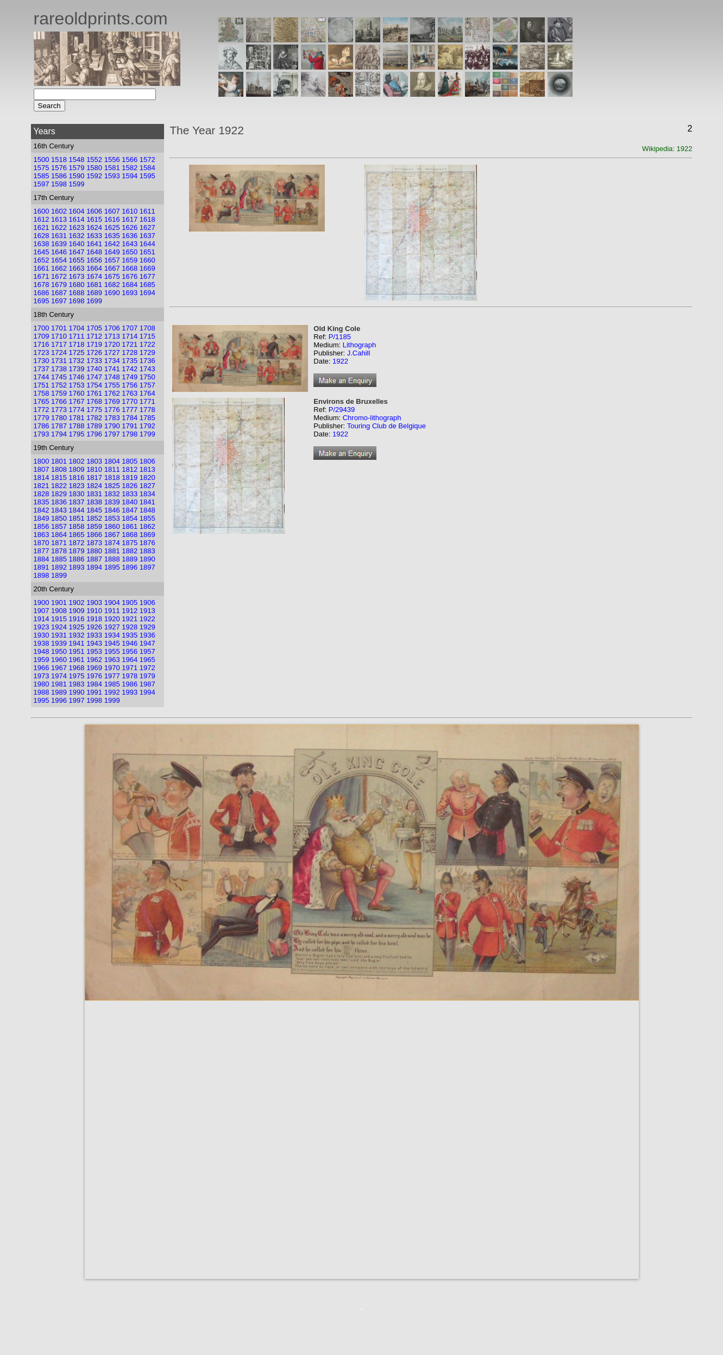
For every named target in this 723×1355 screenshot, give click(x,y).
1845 (94, 510)
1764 (147, 393)
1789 (94, 426)
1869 (147, 534)
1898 (41, 575)
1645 (41, 252)
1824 (94, 486)
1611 (147, 211)
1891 (41, 567)
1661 (41, 268)
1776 (112, 409)
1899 (59, 575)
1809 (77, 469)
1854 (129, 518)
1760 (77, 393)
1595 (147, 176)
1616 (112, 219)
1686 (41, 293)
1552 (94, 159)
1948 (41, 651)
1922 (147, 619)
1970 (112, 668)
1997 (77, 700)
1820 (147, 477)
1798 (129, 434)
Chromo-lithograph (372, 418)
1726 (94, 352)
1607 (112, 211)
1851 (77, 518)
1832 (112, 494)
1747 (94, 377)
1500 (41, 159)
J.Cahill (358, 353)
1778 (147, 409)
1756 (129, 385)
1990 (77, 692)
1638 (41, 244)
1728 (129, 352)
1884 (41, 559)
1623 (77, 227)
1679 (59, 284)
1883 (147, 551)
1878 (59, 551)
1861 (129, 526)
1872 (77, 543)
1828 (41, 494)
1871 (59, 543)
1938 (41, 643)
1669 (147, 268)
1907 (41, 611)
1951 (77, 651)
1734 (112, 361)
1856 (41, 526)
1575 (41, 168)
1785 (147, 418)
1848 (147, 510)
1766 (59, 401)
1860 (112, 526)
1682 (112, 284)
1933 (94, 635)
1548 (77, 159)
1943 (94, 643)
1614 (77, 219)
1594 (129, 176)
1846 (112, 510)
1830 (77, 494)
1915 (59, 619)
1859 (94, 526)
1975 (77, 676)
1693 (129, 293)
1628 (41, 236)
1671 (41, 276)
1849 (41, 518)
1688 (77, 293)
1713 (112, 336)
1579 (77, 168)
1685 (147, 284)
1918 (94, 619)
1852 (94, 518)
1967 (59, 668)
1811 (112, 469)
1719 (94, 344)
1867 (112, 534)
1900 (41, 602)
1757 (147, 385)
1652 (41, 260)
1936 (147, 635)
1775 (94, 409)
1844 (77, 510)
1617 (129, 219)
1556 (112, 159)
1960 (59, 659)
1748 (112, 377)
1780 (59, 418)
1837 (77, 502)
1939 (59, 643)
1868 (129, 534)
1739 (77, 369)
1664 (94, 268)
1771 (147, 401)
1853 (112, 518)
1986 (129, 684)
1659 (129, 260)
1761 (94, 393)
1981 (59, 684)
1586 (59, 176)
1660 (147, 260)
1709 (41, 336)
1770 (129, 401)
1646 (59, 252)
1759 (59, 393)
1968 (77, 668)
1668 (129, 268)
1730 (41, 361)
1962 (94, 659)
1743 (147, 369)
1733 (94, 361)
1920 (112, 619)
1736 (147, 361)
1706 (112, 328)
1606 (94, 211)
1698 (77, 301)
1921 (129, 619)
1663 (77, 268)
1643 (129, 244)
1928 (129, 627)
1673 (77, 276)
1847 (129, 510)
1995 (41, 700)
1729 (147, 352)
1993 (129, 692)
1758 (41, 393)
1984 (94, 684)
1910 (94, 611)
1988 (41, 692)
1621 (41, 227)
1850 (59, 518)
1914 (41, 619)
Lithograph (359, 345)
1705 (94, 328)
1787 (59, 426)
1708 (147, 328)
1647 (77, 252)
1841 (147, 502)
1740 (94, 369)
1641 (94, 244)
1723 (41, 352)
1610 (129, 211)
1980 (41, 684)
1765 (41, 401)
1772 (41, 409)
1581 (112, 168)
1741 (112, 369)
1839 (112, 502)
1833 (129, 494)
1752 (59, 385)
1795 (77, 434)
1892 (59, 567)
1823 (77, 486)
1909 (77, 611)
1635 (112, 236)
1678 (41, 284)
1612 (41, 219)
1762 (112, 393)
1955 (112, 651)
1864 (59, 534)
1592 (94, 176)
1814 (41, 477)
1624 (94, 227)
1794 (59, 434)
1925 (77, 627)
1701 (59, 328)
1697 (59, 301)
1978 (129, 676)
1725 (77, 352)
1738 (59, 369)
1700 (41, 328)
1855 (147, 518)
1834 (147, 494)
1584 (147, 168)
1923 (41, 627)
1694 (147, 293)
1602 (59, 211)
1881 (112, 551)
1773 (59, 409)
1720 (112, 344)
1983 (77, 684)
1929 (147, 627)
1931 (59, 635)
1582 (129, 168)
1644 (147, 244)
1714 (129, 336)
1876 (147, 543)
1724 (59, 352)
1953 (94, 651)
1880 (94, 551)
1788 (77, 426)
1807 (41, 469)
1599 (77, 184)
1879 (77, 551)
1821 (41, 486)
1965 (147, 659)
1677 (147, 276)
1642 (112, 244)
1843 (59, 510)
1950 (59, 651)
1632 (77, 236)
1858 (77, 526)
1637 (147, 236)
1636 (129, 236)
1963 (112, 659)
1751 (41, 385)
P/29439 (342, 409)
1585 (41, 176)
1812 (129, 469)
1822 (59, 486)
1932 (77, 635)
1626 (129, 227)
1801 (59, 461)
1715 (147, 336)
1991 (94, 692)
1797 (112, 434)
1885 (59, 559)
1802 (77, 461)
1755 (112, 385)
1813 (147, 469)
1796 (94, 434)
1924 (59, 627)
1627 (147, 227)
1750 (147, 377)
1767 (77, 401)
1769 (112, 401)
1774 (77, 409)
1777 (129, 409)
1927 (112, 627)
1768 (94, 401)
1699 (94, 301)
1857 (59, 526)
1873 (94, 543)
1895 (112, 567)
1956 (129, 651)
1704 (77, 328)
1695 (41, 301)
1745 (59, 377)
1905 (129, 602)
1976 (94, 676)
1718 (77, 344)
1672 (59, 276)
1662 (59, 268)
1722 (147, 344)
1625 (112, 227)
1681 (94, 284)
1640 (77, 244)
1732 (77, 361)
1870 (41, 543)
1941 (77, 643)
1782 (94, 418)
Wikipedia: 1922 (667, 149)
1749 (129, 377)
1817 (94, 477)
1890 (147, 559)
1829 (59, 494)
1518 (59, 159)
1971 (129, 668)
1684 (129, 284)
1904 (112, 602)
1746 (77, 377)
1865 (77, 534)
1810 (94, 469)
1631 (59, 236)
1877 (41, 551)
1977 (112, 676)
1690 (112, 293)
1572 (147, 159)
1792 (147, 426)
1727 (112, 352)
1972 (147, 668)
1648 (94, 252)
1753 (77, 385)
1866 (94, 534)
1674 (94, 276)
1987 (147, 684)
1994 (147, 692)
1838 (94, 502)
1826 (129, 486)
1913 (147, 611)
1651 (147, 252)
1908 (59, 611)
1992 (112, 692)
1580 (94, 168)
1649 (112, 252)
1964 (129, 659)
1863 (41, 534)
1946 (129, 643)
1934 (112, 635)
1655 (77, 260)
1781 (77, 418)
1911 (112, 611)
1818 (112, 477)
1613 (59, 219)
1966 (41, 668)
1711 (77, 336)
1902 (77, 602)
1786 (41, 426)
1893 (77, 567)
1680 (77, 284)
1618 (147, 219)
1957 (147, 651)
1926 (94, 627)
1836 (59, 502)
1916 (77, 619)
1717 (59, 344)
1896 (129, 567)
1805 (129, 461)
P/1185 (340, 337)
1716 (41, 344)
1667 (112, 268)
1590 (77, 176)
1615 (94, 219)
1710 (59, 336)
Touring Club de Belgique (386, 426)
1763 (129, 393)
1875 (129, 543)
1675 (112, 276)
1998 (94, 700)
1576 (59, 168)
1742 (129, 369)
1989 (59, 692)
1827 (147, 486)
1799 (147, 434)
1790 (112, 426)
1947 (147, 643)
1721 (129, 344)
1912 (129, 611)
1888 (112, 559)
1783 (112, 418)
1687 (59, 293)
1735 (129, 361)
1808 (59, 469)
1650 (129, 252)
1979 (147, 676)
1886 (77, 559)
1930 (41, 635)
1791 (129, 426)
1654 (59, 260)
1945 (112, 643)
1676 (129, 276)
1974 (59, 676)
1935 (129, 635)
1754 (94, 385)
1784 (129, 418)
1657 (112, 260)
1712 (94, 336)
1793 (41, 434)
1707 (129, 328)
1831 (94, 494)
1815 (59, 477)
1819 (129, 477)
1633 (94, 236)
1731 (59, 361)
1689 (94, 293)
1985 (112, 684)
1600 (41, 211)
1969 (94, 668)
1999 (112, 700)
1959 (41, 659)
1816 (77, 477)
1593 (112, 176)
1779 (41, 418)
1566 (129, 159)
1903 (94, 602)
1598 (59, 184)
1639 (59, 244)
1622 (59, 227)
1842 (41, 510)
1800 (41, 461)
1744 (41, 377)
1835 (41, 502)
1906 (147, 602)
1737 (41, 369)
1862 (147, 526)
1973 (41, 676)
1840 (129, 502)
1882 (129, 551)
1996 (59, 700)
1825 (112, 486)
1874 (112, 543)
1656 (94, 260)
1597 (41, 184)
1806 (147, 461)
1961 (77, 659)
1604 (77, 211)
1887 (94, 559)
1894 (94, 567)
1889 (129, 559)
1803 (94, 461)
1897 (147, 567)
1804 (112, 461)
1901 (59, 602)
